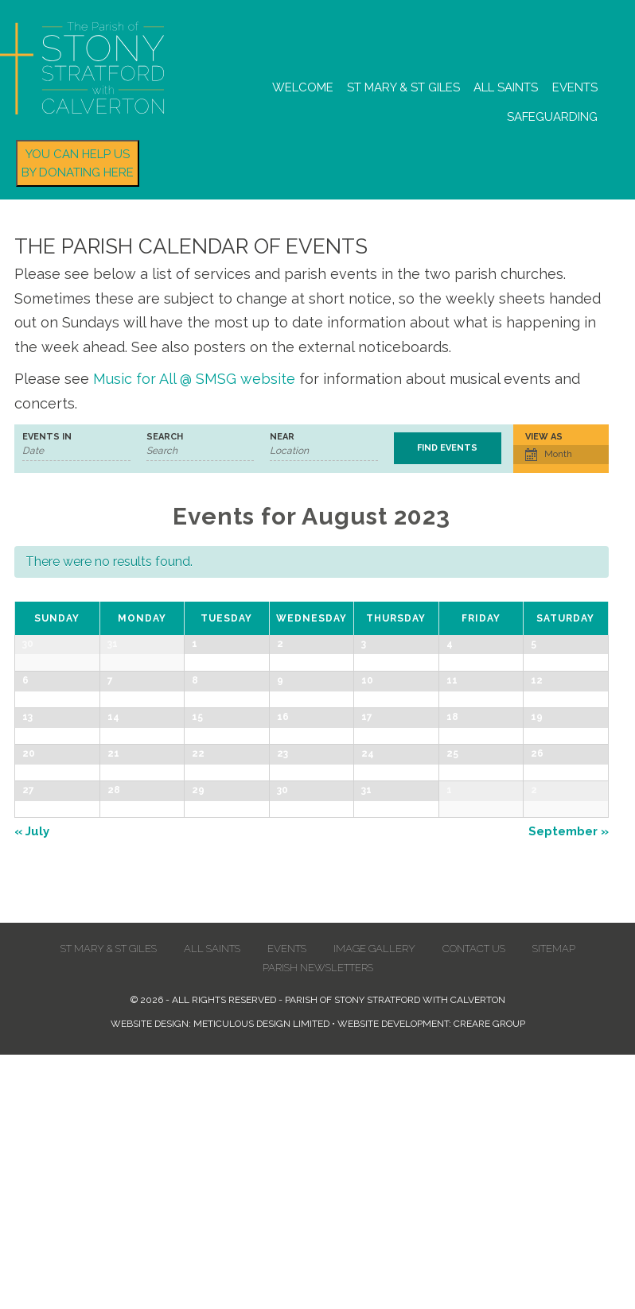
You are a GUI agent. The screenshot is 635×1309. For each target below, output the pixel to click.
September (568, 1086)
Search (164, 436)
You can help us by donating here (77, 163)
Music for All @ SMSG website (194, 378)
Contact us (473, 1203)
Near (282, 436)
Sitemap (553, 1203)
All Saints (505, 87)
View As (544, 436)
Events (575, 87)
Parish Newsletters (318, 1222)
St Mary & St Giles (403, 87)
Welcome (302, 87)
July (31, 1086)
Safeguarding (552, 117)
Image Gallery (374, 1203)
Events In (47, 436)
